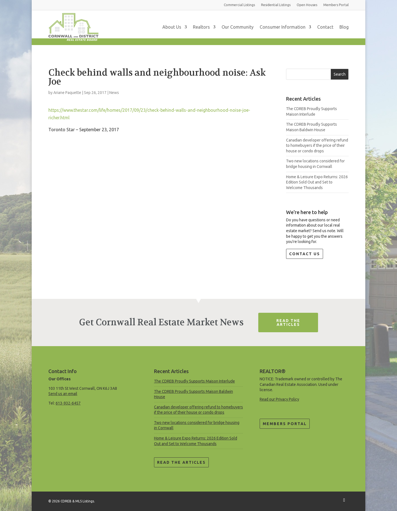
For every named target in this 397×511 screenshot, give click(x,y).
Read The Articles (288, 322)
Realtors (201, 26)
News (114, 92)
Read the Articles (181, 462)
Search (340, 74)
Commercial (239, 5)
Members (336, 5)
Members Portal (285, 423)
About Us (171, 26)
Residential (276, 5)
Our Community (238, 26)
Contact (325, 26)
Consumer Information (283, 26)
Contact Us (304, 254)
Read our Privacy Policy (279, 399)
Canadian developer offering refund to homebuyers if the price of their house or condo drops (317, 145)
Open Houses (307, 5)
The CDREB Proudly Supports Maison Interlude (194, 381)
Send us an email (62, 393)
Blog (344, 26)
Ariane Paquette (67, 92)
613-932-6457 (68, 403)
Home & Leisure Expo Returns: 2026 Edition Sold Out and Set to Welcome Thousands (317, 182)
